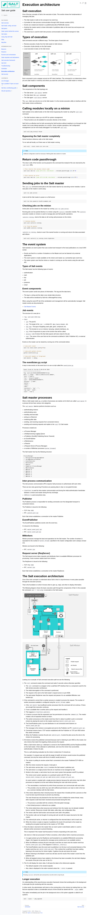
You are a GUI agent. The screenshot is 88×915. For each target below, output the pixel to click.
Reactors (3, 52)
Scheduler (4, 68)
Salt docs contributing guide (8, 88)
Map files (3, 42)
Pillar (2, 39)
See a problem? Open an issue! (10, 83)
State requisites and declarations (10, 57)
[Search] (10, 15)
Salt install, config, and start (8, 25)
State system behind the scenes (10, 31)
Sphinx (29, 912)
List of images (5, 81)
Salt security (4, 74)
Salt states (4, 34)
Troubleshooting (5, 65)
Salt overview (5, 23)
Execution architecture (8, 71)
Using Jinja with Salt (6, 37)
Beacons (3, 49)
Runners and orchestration (8, 54)
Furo (41, 912)
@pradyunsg (36, 912)
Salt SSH (3, 63)
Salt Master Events (30, 306)
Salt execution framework (8, 60)
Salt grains (4, 28)
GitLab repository (6, 91)
